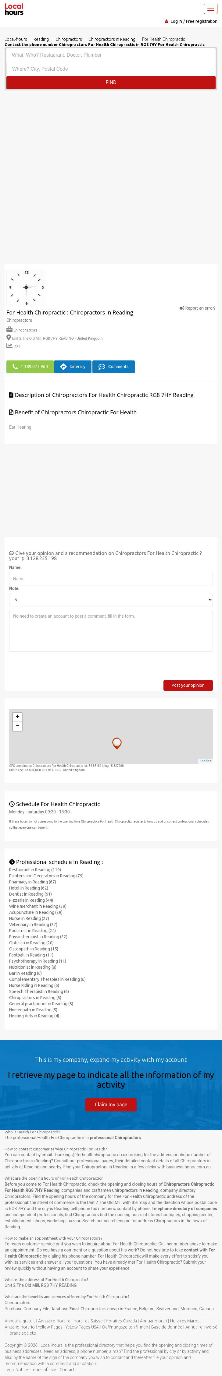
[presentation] (55, 668)
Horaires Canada (121, 1320)
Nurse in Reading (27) (29, 918)
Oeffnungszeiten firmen (125, 1326)
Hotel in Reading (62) (28, 887)
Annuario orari (153, 1320)
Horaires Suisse (88, 1320)
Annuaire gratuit (20, 1320)
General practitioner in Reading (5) (41, 1003)
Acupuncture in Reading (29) (36, 912)
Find (111, 82)
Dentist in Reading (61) (30, 893)
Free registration (201, 21)
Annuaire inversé (201, 1326)
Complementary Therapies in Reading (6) (47, 979)
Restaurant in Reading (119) (35, 869)
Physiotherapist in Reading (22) (38, 936)
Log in (176, 21)
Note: (14, 588)
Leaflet (205, 761)
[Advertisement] (111, 136)
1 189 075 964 (30, 366)
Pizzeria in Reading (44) (31, 899)
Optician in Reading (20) (31, 942)
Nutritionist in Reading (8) (32, 966)
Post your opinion (188, 685)
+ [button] (18, 716)
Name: (15, 567)
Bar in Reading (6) (25, 973)
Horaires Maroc (184, 1320)
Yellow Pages (50, 1326)
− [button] (18, 726)
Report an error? (198, 308)
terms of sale (43, 1369)
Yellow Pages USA (82, 1326)
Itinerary (72, 366)
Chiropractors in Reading (28, 1160)
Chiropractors (21, 330)
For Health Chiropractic (144, 1196)
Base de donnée (166, 1326)
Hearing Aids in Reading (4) (34, 1015)
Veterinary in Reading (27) (33, 924)
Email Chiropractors (88, 1308)
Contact (67, 1369)
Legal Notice (16, 1369)
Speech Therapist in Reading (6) (39, 991)
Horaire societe (21, 1332)
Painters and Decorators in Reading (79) (46, 875)
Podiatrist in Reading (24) (32, 930)
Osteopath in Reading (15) (33, 948)
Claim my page (111, 1104)
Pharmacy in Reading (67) (32, 881)
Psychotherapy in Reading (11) (37, 960)
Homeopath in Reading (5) (33, 1009)
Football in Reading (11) (31, 954)
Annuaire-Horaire (54, 1320)
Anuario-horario (20, 1326)
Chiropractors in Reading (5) (35, 997)
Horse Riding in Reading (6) (34, 985)
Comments (113, 366)
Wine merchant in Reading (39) (37, 906)
